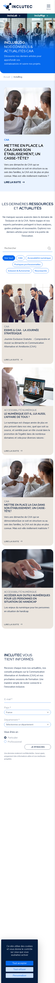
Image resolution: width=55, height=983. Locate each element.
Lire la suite (12, 182)
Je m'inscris (38, 753)
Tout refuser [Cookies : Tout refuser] (19, 969)
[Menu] (48, 6)
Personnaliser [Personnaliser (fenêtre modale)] (19, 975)
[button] (8, 257)
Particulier (13, 743)
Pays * (7, 713)
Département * (12, 725)
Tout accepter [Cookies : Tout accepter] (19, 963)
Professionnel (15, 747)
